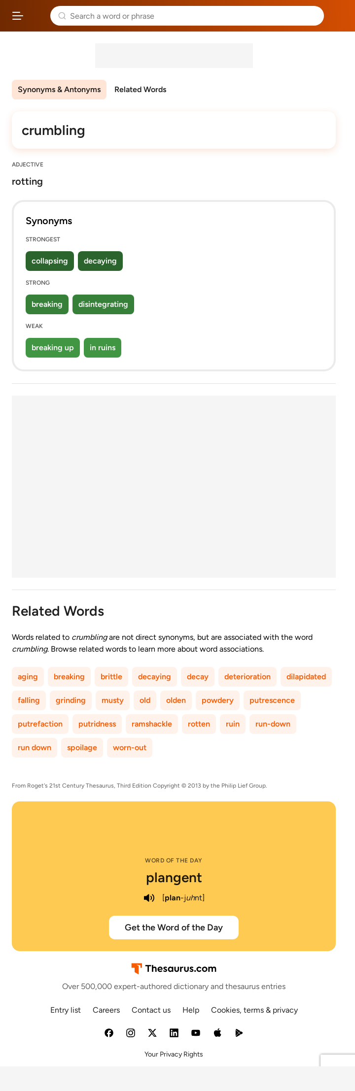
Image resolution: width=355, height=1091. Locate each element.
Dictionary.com (337, 16)
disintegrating (103, 304)
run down (34, 747)
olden (176, 700)
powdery (218, 700)
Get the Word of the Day (174, 927)
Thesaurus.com (37, 16)
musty (113, 700)
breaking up (53, 347)
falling (29, 700)
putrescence (272, 700)
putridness (97, 723)
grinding (71, 700)
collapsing (50, 260)
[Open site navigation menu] (18, 16)
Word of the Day (174, 860)
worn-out (129, 747)
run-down (272, 723)
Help (190, 1010)
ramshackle (152, 723)
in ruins (102, 347)
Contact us (151, 1010)
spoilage (82, 747)
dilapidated (306, 676)
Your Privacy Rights (173, 1054)
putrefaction (40, 723)
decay (198, 676)
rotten (199, 723)
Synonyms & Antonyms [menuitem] (59, 89)
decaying (100, 260)
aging (28, 676)
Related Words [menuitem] (140, 89)
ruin (233, 723)
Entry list (65, 1010)
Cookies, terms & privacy (254, 1010)
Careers (106, 1010)
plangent (174, 877)
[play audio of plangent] (149, 898)
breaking (47, 304)
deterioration (247, 676)
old (145, 700)
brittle (111, 676)
